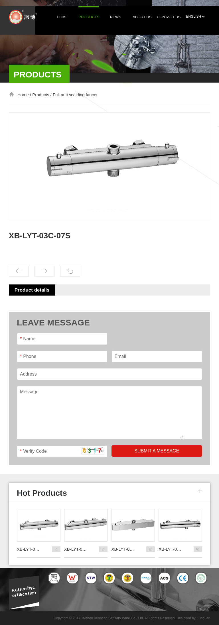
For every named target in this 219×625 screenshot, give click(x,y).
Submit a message (156, 450)
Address (28, 374)
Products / (42, 94)
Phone (28, 356)
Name (27, 338)
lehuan (205, 618)
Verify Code (33, 451)
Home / (25, 94)
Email (120, 356)
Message (29, 391)
